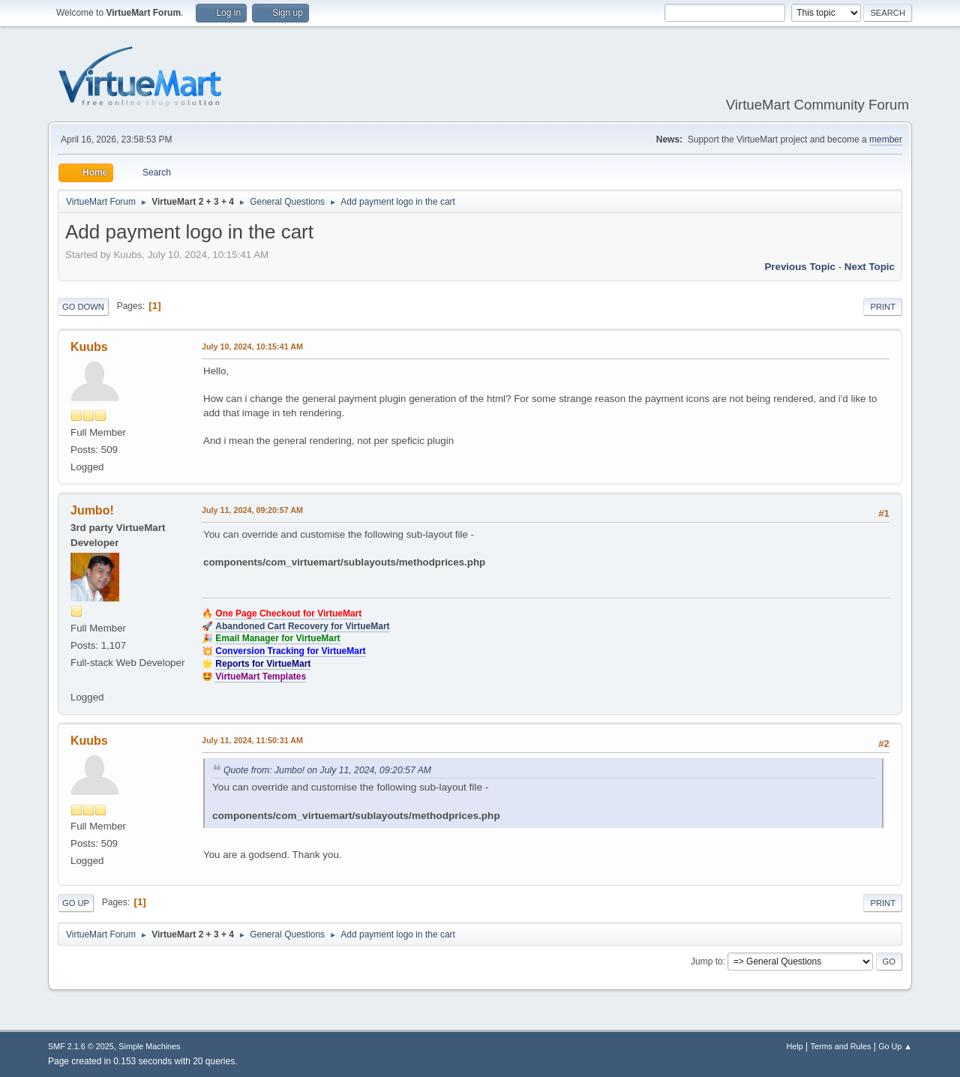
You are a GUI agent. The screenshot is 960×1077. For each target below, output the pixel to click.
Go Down (83, 306)
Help (795, 1046)
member (885, 139)
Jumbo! (92, 510)
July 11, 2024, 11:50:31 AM (252, 740)
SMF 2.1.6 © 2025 (81, 1046)
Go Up (75, 903)
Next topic (869, 266)
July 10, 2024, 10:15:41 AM (252, 346)
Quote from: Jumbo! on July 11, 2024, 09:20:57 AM (327, 770)
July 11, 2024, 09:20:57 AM (252, 510)
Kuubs (89, 346)
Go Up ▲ (895, 1046)
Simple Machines (149, 1046)
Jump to (707, 961)
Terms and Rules (841, 1046)
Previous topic (800, 266)
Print (883, 306)
